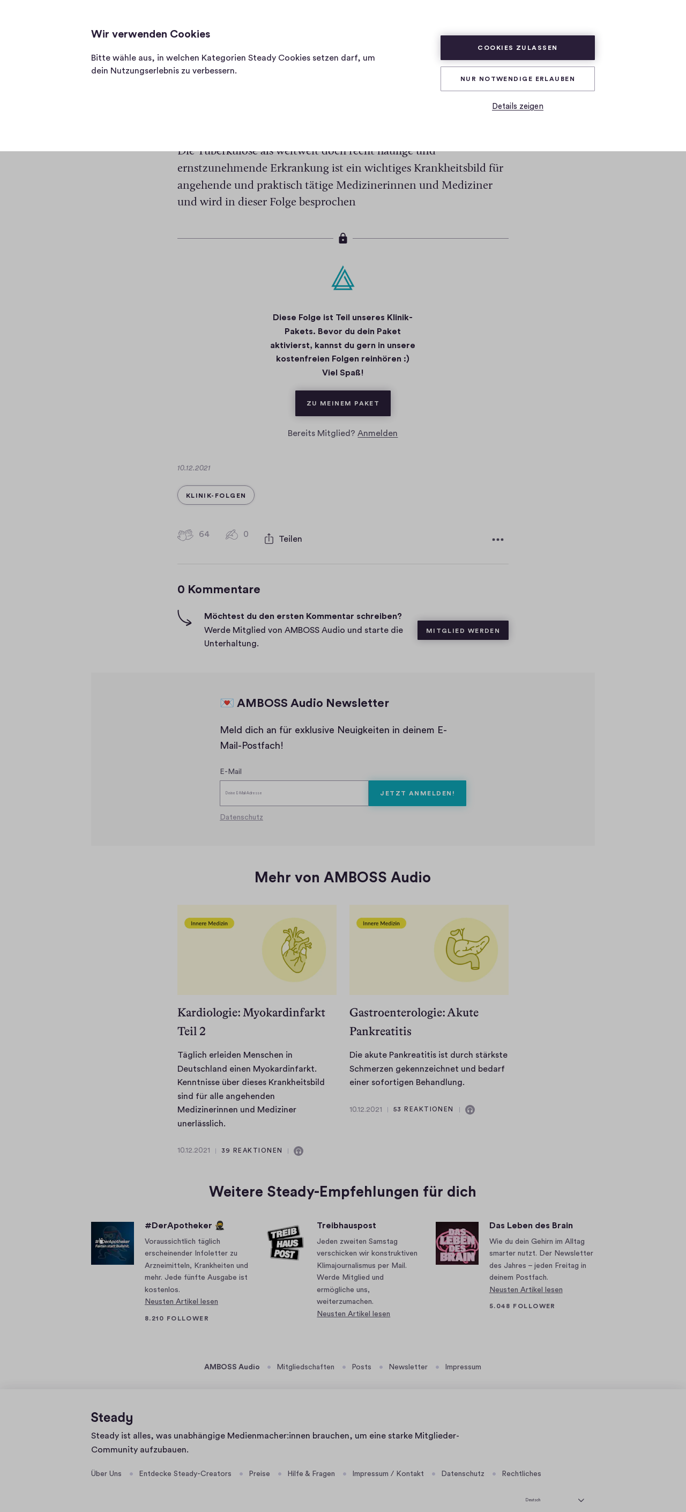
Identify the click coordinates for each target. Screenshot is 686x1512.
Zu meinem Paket (349, 389)
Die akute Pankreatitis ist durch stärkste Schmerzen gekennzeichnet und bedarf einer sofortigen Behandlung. (428, 1053)
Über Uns (106, 1458)
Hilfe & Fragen (311, 1458)
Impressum (463, 1351)
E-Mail (231, 756)
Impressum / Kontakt (388, 1458)
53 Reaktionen (423, 1093)
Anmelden (377, 423)
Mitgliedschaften (305, 1351)
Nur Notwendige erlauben (517, 79)
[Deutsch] (554, 1482)
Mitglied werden (463, 616)
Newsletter (408, 1351)
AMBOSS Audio (232, 1351)
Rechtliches (521, 1458)
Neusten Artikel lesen (181, 1286)
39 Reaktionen (252, 1135)
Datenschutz (241, 802)
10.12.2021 (193, 1135)
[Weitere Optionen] (498, 526)
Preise (259, 1458)
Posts (361, 1351)
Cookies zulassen (517, 48)
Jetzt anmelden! (417, 778)
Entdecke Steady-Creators (185, 1458)
